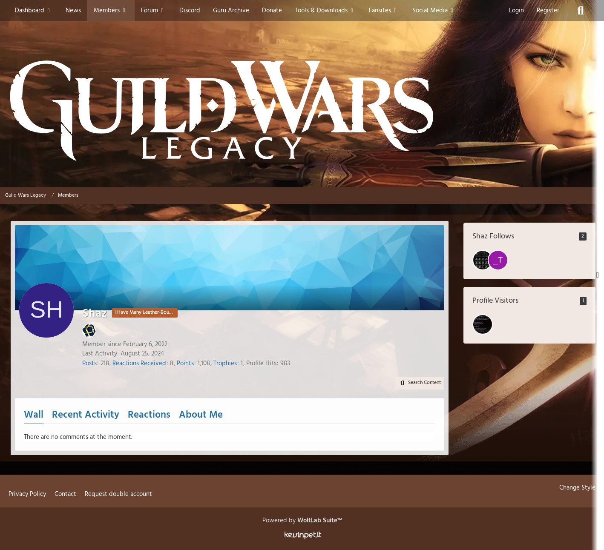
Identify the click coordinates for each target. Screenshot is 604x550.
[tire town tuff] (482, 260)
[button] (419, 383)
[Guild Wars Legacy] (302, 110)
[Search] (580, 10)
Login (516, 11)
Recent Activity (85, 415)
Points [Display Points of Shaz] (185, 363)
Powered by (302, 521)
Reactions (149, 415)
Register (548, 11)
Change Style (577, 488)
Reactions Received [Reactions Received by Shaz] (139, 363)
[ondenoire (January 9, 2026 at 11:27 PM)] (482, 324)
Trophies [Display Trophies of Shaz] (225, 363)
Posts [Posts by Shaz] (89, 363)
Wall (33, 415)
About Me (201, 415)
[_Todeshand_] (498, 260)
